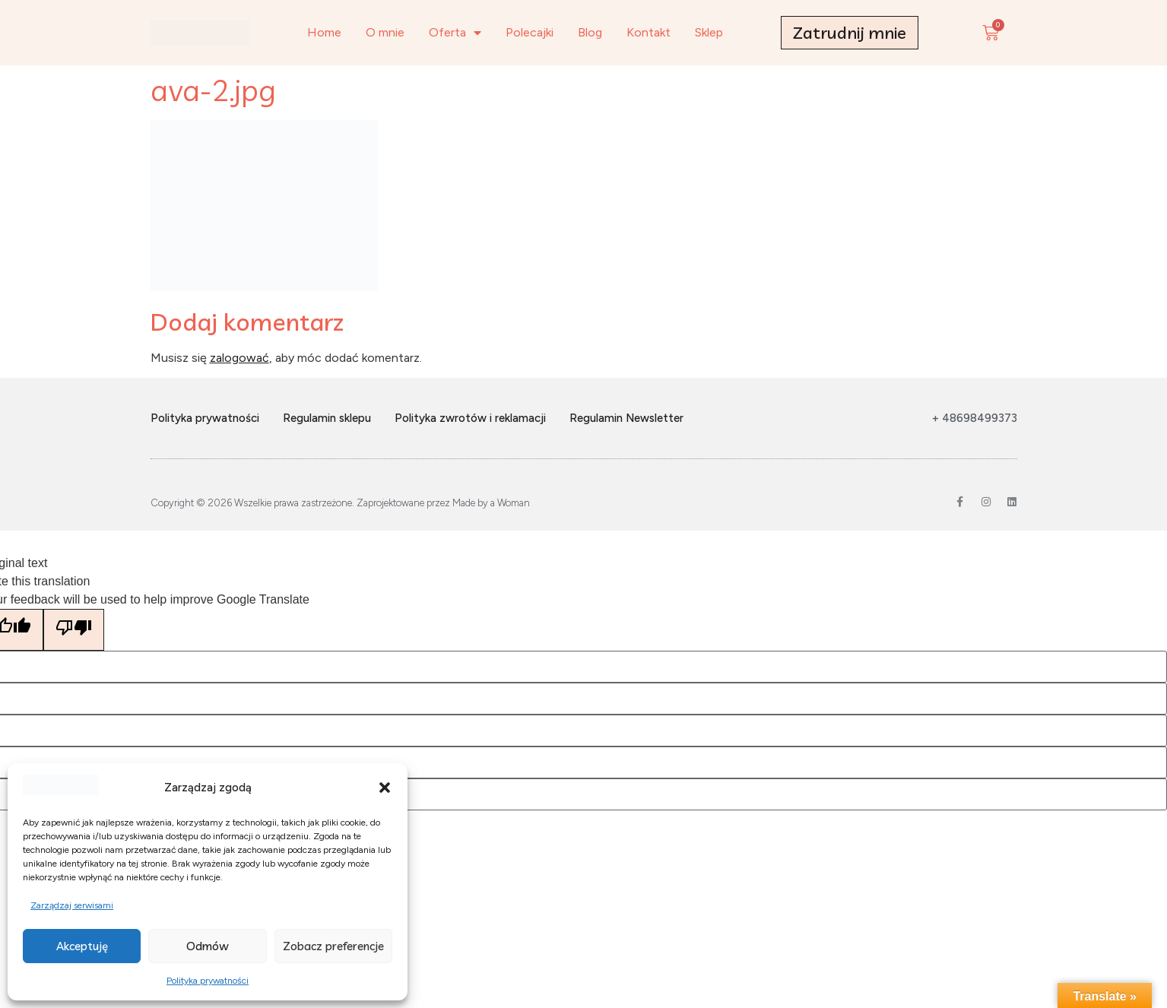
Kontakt (648, 32)
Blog (590, 32)
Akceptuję (82, 946)
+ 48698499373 (974, 418)
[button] (384, 787)
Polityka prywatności (207, 980)
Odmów (207, 946)
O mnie (385, 32)
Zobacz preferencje (333, 946)
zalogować (239, 357)
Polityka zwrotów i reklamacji (470, 418)
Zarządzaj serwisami (71, 905)
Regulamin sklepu (327, 418)
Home (324, 32)
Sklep (709, 32)
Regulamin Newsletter (626, 418)
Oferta (455, 32)
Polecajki (529, 32)
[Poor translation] (73, 630)
